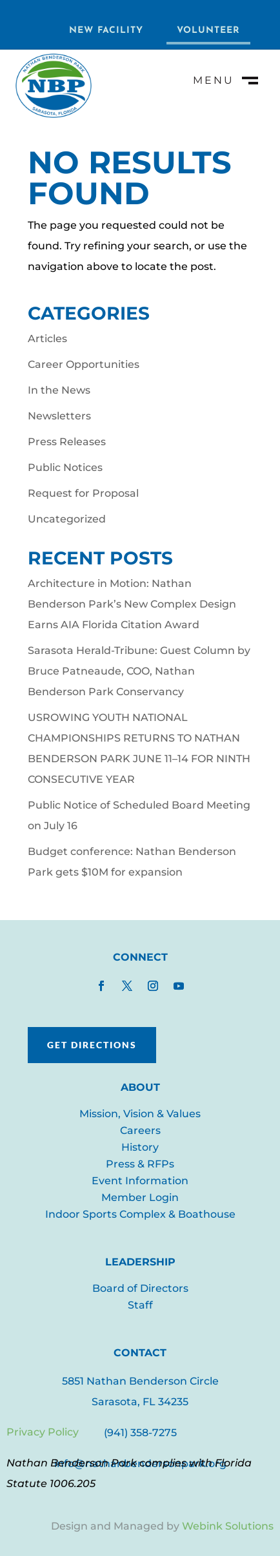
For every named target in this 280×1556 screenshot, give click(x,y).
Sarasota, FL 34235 (140, 1402)
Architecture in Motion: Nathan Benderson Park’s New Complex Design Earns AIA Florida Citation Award (132, 604)
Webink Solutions (228, 1526)
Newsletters (59, 416)
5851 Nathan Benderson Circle (140, 1381)
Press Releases (67, 442)
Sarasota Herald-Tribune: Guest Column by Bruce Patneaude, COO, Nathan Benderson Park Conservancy (139, 671)
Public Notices (65, 467)
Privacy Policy (42, 1432)
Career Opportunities (83, 364)
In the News (59, 390)
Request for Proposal (83, 493)
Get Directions (92, 1044)
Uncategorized (67, 519)
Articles (47, 338)
